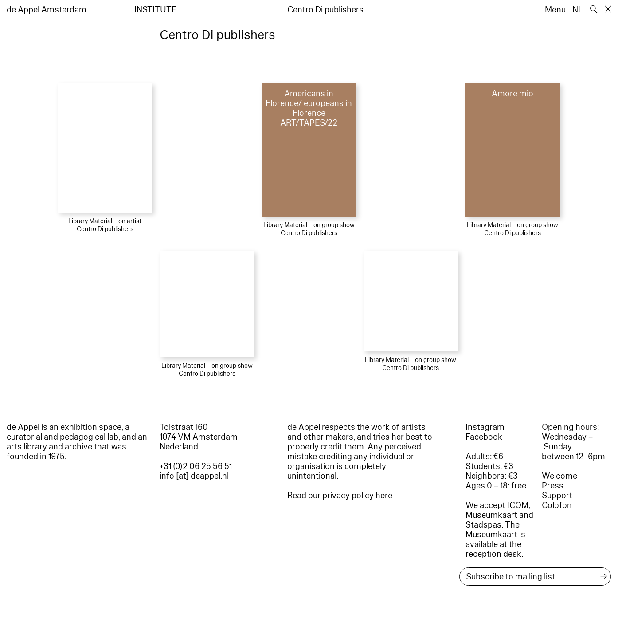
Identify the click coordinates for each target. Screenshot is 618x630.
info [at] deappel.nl (194, 476)
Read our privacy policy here (339, 495)
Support (557, 495)
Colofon (557, 505)
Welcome (559, 476)
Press (552, 486)
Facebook (483, 437)
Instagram (485, 427)
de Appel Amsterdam (46, 10)
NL (577, 10)
